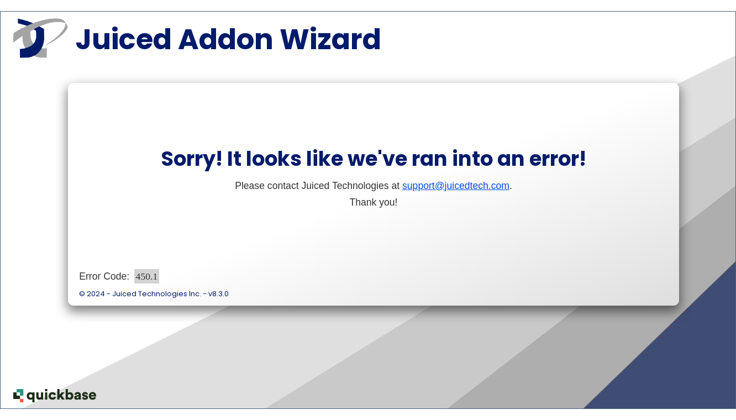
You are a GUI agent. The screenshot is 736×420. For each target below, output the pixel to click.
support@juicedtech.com (455, 185)
